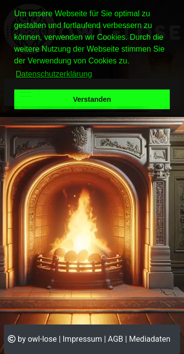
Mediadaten (149, 339)
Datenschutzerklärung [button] (54, 74)
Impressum (83, 339)
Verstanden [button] (92, 99)
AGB (115, 339)
